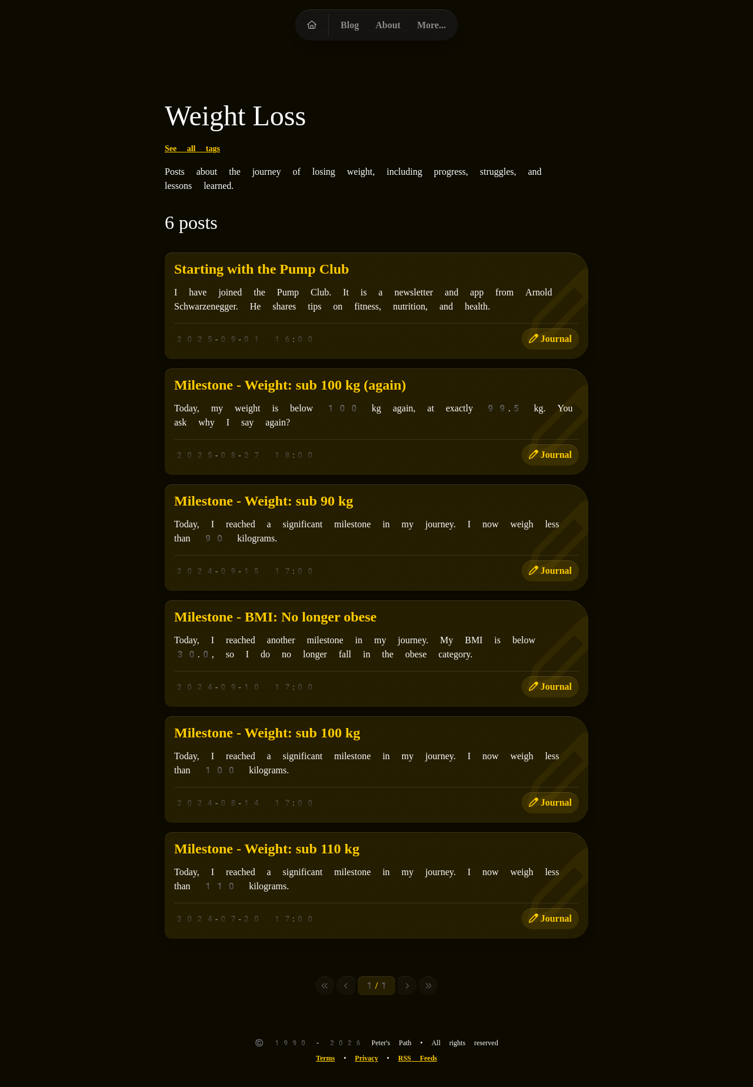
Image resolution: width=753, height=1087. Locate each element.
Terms (325, 1058)
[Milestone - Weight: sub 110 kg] (376, 885)
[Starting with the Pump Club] (376, 305)
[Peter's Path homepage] (312, 25)
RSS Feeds (417, 1058)
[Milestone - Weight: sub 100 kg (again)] (376, 421)
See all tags (192, 148)
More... (431, 25)
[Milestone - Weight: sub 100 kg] (376, 769)
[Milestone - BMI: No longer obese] (376, 653)
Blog (350, 25)
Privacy (366, 1058)
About (388, 25)
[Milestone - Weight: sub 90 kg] (376, 537)
